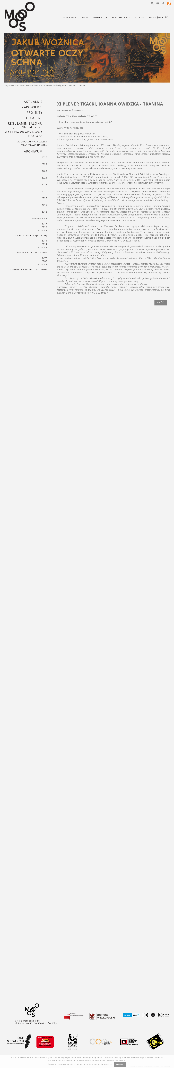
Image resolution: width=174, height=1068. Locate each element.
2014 (44, 244)
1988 (42, 85)
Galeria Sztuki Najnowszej (31, 235)
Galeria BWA (32, 85)
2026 (44, 157)
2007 (44, 257)
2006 (44, 261)
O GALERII (34, 118)
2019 (44, 205)
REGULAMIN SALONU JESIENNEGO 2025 (25, 125)
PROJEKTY (34, 112)
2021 (44, 191)
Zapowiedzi (32, 107)
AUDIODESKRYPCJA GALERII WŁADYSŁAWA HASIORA (32, 143)
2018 (44, 211)
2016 (44, 227)
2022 (44, 184)
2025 (44, 164)
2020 (44, 198)
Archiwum (20, 85)
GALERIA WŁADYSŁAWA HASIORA (24, 134)
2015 (44, 240)
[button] (152, 3)
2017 (44, 223)
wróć (160, 302)
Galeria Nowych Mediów (32, 252)
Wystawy (10, 85)
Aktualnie (33, 102)
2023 (44, 177)
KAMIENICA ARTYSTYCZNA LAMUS (29, 269)
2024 (44, 170)
